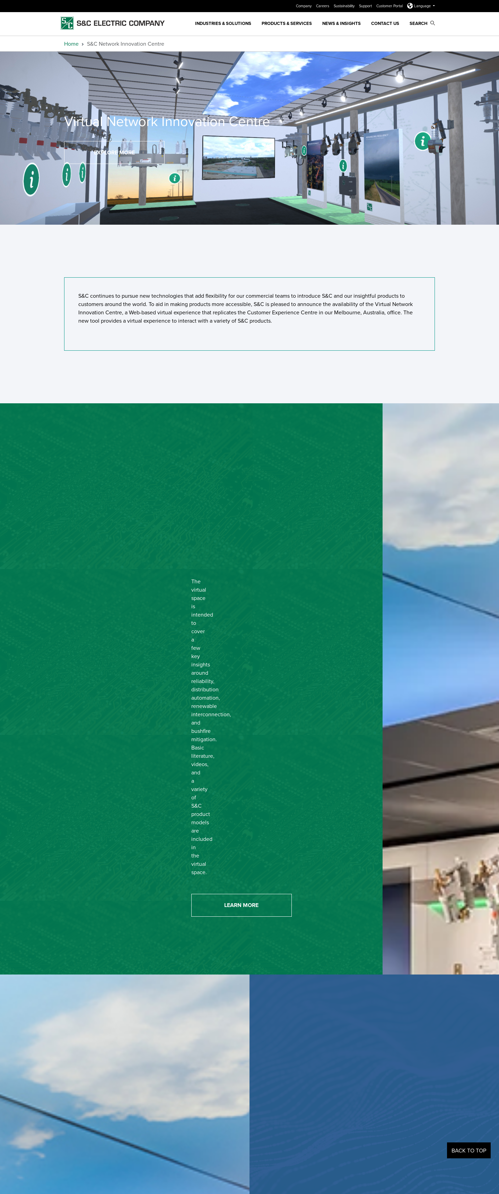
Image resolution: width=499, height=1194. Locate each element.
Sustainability (345, 6)
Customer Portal (390, 6)
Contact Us (385, 23)
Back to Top (469, 1150)
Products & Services (287, 23)
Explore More (114, 152)
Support (366, 6)
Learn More (241, 905)
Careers (323, 6)
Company (304, 6)
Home (71, 43)
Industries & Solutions (223, 23)
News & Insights (341, 23)
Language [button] (419, 6)
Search (422, 23)
